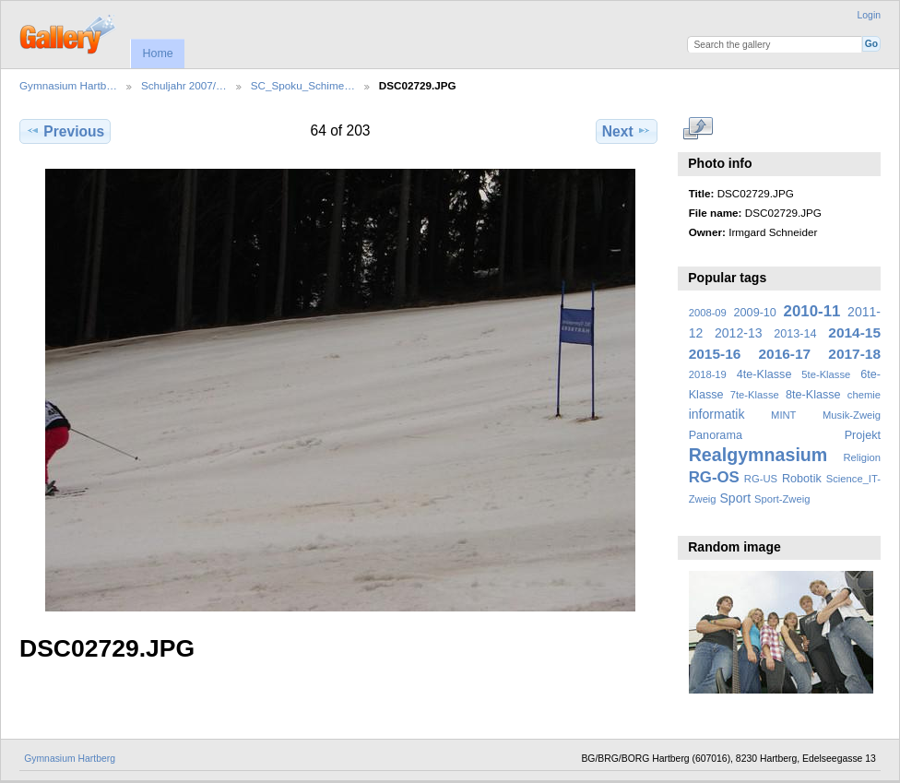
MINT (783, 415)
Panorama (715, 435)
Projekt (863, 435)
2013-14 (795, 333)
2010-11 (812, 311)
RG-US (760, 478)
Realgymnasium (758, 455)
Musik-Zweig (852, 415)
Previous (65, 131)
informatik (717, 414)
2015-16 (715, 354)
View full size (698, 129)
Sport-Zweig (782, 498)
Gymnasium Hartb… (68, 85)
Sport (736, 498)
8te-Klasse (813, 394)
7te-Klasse (754, 394)
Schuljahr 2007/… (184, 85)
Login (869, 15)
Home (157, 53)
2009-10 (755, 312)
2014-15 (854, 332)
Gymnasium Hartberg (69, 758)
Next (626, 131)
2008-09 (708, 312)
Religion (862, 457)
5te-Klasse (825, 374)
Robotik (802, 478)
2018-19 (708, 374)
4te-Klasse (764, 374)
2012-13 (739, 333)
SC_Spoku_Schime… (303, 85)
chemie (864, 394)
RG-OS (714, 477)
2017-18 (854, 354)
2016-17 (785, 354)
